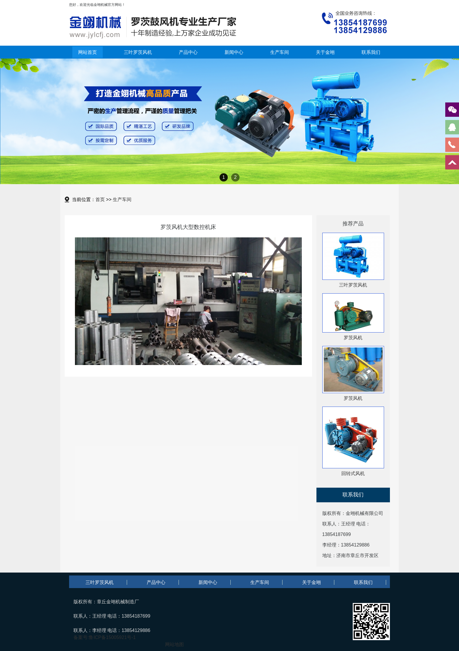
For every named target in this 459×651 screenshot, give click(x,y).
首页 (100, 199)
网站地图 (174, 644)
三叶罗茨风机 (138, 52)
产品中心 (188, 52)
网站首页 (87, 52)
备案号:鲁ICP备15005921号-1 (104, 637)
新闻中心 (234, 52)
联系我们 (371, 52)
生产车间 (279, 52)
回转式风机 (353, 473)
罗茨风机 (353, 337)
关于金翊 (325, 52)
